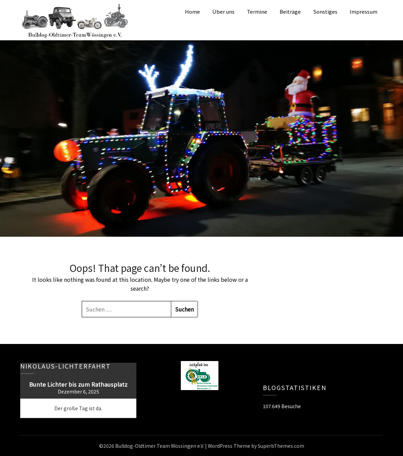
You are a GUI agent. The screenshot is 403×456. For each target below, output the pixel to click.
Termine (257, 11)
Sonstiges (325, 11)
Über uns (223, 11)
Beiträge (290, 11)
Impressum (363, 11)
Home (192, 11)
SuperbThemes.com (281, 445)
